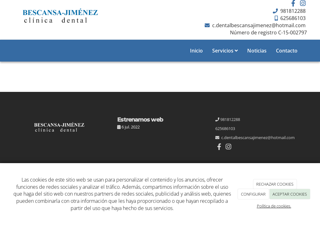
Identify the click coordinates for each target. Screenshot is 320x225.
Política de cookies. (274, 206)
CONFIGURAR (253, 194)
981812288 (292, 11)
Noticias (257, 50)
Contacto (287, 50)
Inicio (196, 50)
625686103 (292, 18)
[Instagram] (303, 4)
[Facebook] (293, 4)
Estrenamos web (139, 119)
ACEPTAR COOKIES (289, 194)
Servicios (225, 50)
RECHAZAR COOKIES (274, 184)
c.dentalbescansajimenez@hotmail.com (258, 25)
